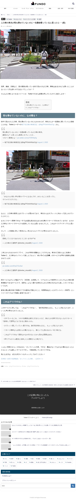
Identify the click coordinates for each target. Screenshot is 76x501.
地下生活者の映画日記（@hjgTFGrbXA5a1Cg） (38, 124)
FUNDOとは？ (6, 476)
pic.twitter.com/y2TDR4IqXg (27, 138)
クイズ (70, 458)
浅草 (40, 19)
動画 (39, 458)
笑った (13, 462)
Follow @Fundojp (47, 417)
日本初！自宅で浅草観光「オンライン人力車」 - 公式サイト (22, 359)
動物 (50, 8)
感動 (27, 458)
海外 (45, 458)
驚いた (3, 18)
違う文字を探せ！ (42, 462)
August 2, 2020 (42, 142)
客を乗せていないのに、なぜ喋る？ (38, 105)
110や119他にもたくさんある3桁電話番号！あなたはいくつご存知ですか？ (19, 381)
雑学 (5, 8)
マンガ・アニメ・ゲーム (28, 8)
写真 (5, 462)
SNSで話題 (71, 8)
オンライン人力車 (30, 19)
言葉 (20, 462)
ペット (6, 466)
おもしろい (18, 19)
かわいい (53, 462)
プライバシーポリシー (9, 480)
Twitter (10, 19)
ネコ (5, 458)
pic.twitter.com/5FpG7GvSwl (12, 266)
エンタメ (15, 8)
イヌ (61, 462)
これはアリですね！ (33, 107)
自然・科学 (60, 8)
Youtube (69, 462)
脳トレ (19, 458)
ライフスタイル (39, 8)
